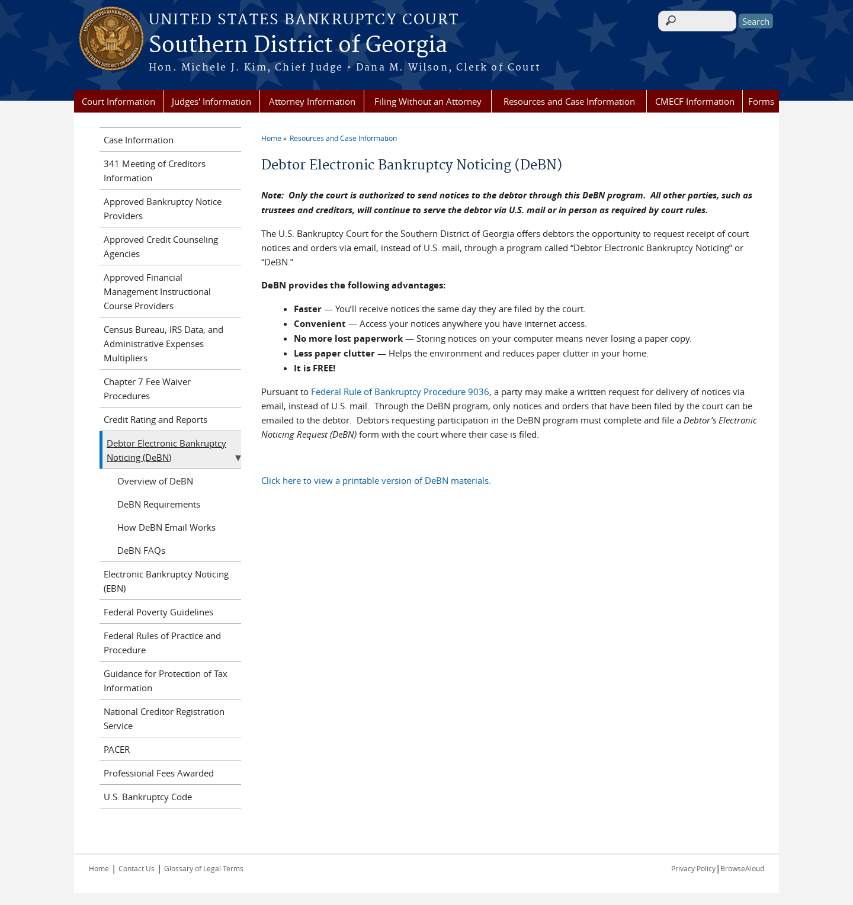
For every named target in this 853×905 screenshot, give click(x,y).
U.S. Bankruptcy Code (148, 797)
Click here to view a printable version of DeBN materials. (376, 480)
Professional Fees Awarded (159, 773)
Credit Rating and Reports (155, 419)
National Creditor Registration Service (164, 718)
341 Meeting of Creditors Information (155, 171)
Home (271, 138)
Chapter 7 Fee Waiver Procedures (147, 389)
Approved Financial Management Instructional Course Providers (157, 291)
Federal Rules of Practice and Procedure (162, 643)
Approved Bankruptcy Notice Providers (163, 208)
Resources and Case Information (569, 101)
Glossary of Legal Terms (203, 868)
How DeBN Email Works (166, 527)
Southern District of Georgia (298, 45)
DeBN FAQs (141, 550)
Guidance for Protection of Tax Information (165, 680)
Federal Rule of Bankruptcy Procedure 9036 (400, 391)
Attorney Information (312, 101)
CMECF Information (695, 101)
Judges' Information (211, 101)
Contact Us (136, 868)
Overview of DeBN (155, 481)
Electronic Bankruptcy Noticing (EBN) (166, 581)
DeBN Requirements (158, 504)
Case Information (139, 140)
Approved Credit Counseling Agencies (161, 246)
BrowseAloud (742, 868)
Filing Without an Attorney (428, 101)
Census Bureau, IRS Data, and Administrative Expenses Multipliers (163, 343)
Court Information (118, 101)
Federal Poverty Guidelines (158, 612)
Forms (761, 101)
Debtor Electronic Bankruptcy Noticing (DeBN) (166, 450)
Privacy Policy (693, 868)
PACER (117, 749)
